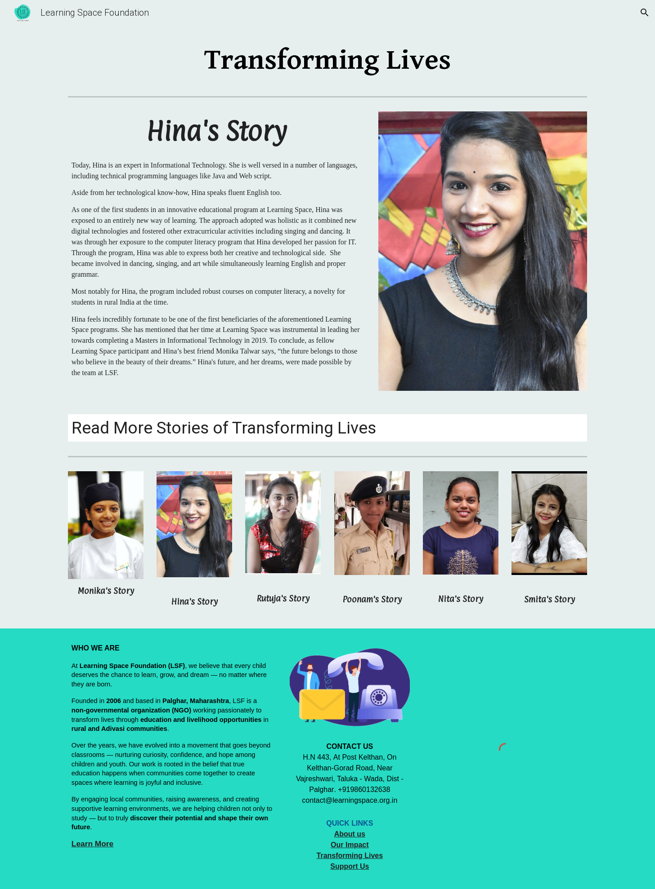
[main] (327, 60)
